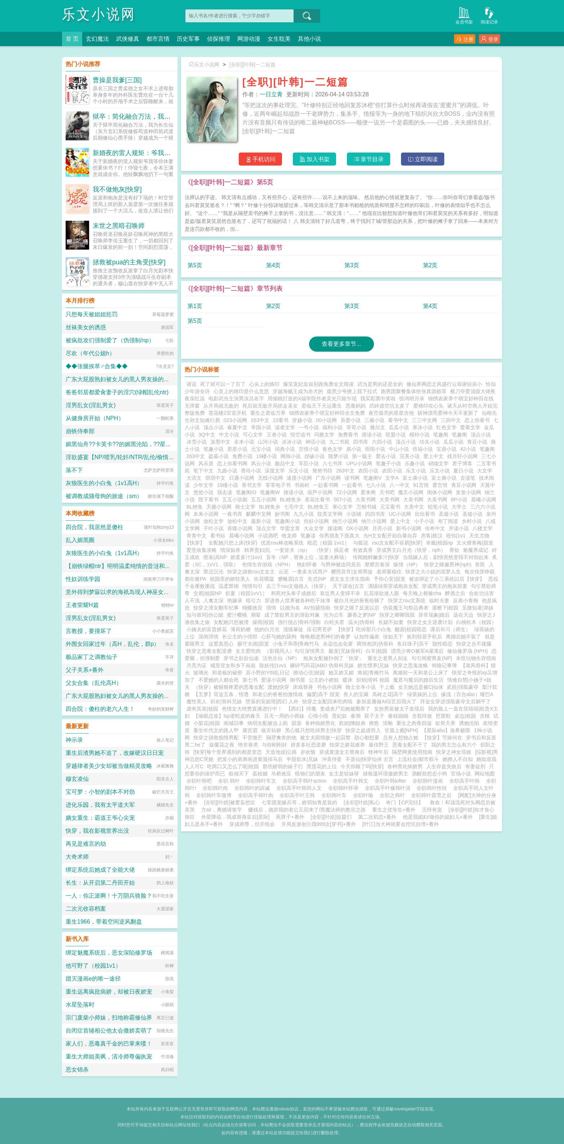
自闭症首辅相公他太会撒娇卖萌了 (109, 1031)
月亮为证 (196, 665)
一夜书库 (232, 514)
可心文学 (253, 434)
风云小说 (261, 463)
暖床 (348, 680)
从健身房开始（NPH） (95, 418)
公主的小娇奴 (324, 680)
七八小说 (376, 485)
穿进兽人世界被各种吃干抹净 (297, 600)
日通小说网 (241, 478)
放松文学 (213, 521)
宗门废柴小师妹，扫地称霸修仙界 (109, 1018)
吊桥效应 (281, 773)
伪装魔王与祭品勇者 (405, 608)
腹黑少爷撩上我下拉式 (352, 391)
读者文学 (285, 427)
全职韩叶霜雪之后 (432, 795)
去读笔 (467, 478)
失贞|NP (317, 579)
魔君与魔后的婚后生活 (418, 680)
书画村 (301, 485)
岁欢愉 (308, 752)
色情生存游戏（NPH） (267, 564)
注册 (464, 39)
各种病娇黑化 (320, 723)
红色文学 (446, 427)
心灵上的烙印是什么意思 (241, 391)
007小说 (343, 499)
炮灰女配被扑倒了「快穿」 (333, 658)
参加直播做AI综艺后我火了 (386, 701)
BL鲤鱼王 (318, 507)
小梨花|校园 (206, 723)
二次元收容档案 (86, 909)
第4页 (273, 265)
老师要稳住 (389, 572)
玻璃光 (200, 673)
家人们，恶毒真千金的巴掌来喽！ (109, 1043)
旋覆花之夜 (221, 745)
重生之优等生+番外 (393, 810)
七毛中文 (294, 507)
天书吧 (387, 492)
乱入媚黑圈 (80, 540)
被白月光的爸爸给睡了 (359, 600)
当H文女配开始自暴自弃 (390, 535)
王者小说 (276, 434)
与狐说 (360, 543)
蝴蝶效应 (252, 608)
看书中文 (398, 420)
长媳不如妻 (391, 622)
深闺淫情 (208, 636)
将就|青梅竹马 (373, 673)
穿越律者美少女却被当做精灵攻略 (109, 766)
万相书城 (366, 507)
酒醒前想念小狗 (429, 773)
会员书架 (464, 15)
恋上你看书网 (232, 463)
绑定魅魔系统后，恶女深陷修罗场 (109, 953)
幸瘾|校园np (439, 543)
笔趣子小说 (388, 463)
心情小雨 (318, 716)
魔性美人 (196, 701)
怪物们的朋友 (310, 773)
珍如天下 (393, 636)
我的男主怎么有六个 (454, 745)
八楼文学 (482, 528)
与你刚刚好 (274, 745)
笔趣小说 (213, 449)
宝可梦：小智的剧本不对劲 (100, 792)
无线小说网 (270, 478)
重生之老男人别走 (387, 658)
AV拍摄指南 (317, 608)
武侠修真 (127, 39)
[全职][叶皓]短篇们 (331, 817)
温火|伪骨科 (361, 622)
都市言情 (157, 39)
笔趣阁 (440, 434)
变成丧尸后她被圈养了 (345, 709)
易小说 (353, 449)
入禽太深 (213, 600)
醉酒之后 (455, 593)
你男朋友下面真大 (339, 535)
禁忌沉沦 (213, 572)
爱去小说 (386, 456)
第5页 (195, 265)
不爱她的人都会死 (218, 680)
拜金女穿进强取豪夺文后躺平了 (455, 701)
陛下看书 (208, 499)
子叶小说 (213, 528)
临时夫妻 (439, 600)
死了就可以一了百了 (223, 384)
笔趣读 (308, 535)
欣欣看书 (425, 514)
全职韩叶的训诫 (253, 788)
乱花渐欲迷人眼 (381, 593)
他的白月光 (266, 629)
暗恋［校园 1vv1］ (328, 543)
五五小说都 (234, 499)
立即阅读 (423, 159)
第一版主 (362, 456)
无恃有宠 (432, 810)
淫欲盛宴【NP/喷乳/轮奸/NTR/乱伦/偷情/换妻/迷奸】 (133, 457)
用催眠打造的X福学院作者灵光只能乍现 (312, 398)
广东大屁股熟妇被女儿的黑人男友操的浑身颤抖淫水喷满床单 (143, 379)
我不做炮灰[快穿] (117, 189)
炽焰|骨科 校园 (372, 680)
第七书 (249, 680)
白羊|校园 (376, 651)
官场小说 (461, 773)
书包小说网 (329, 687)
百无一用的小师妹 (284, 716)
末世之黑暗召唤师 (119, 225)
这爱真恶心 (221, 644)
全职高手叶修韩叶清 (389, 788)
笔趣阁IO (246, 492)
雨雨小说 (375, 449)
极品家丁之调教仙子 (92, 657)
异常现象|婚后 (434, 615)
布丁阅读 (448, 521)
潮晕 (256, 615)
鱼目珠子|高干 (413, 644)
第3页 (351, 265)
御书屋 (297, 680)
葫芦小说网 (319, 492)
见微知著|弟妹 (478, 608)
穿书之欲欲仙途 (241, 658)
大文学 (484, 471)
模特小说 (419, 434)
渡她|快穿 (278, 687)
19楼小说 (266, 456)
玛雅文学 (324, 434)
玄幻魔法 (97, 39)
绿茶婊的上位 (422, 694)
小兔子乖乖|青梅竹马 (296, 644)
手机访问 (261, 159)
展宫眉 (249, 730)
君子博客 (462, 463)
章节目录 (369, 159)
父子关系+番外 (84, 670)
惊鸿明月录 (411, 398)
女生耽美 (279, 39)
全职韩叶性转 (433, 788)
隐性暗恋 (442, 644)
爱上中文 (433, 456)
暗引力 (253, 600)
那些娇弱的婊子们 (283, 766)
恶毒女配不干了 (410, 745)
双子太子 (374, 716)
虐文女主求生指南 (350, 579)
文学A (391, 478)
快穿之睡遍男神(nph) (447, 564)
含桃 (485, 716)
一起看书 (352, 485)
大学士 (459, 507)
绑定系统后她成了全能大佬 (100, 870)
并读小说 (459, 528)
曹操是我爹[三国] (117, 80)
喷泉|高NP (215, 557)
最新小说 (261, 521)
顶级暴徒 (293, 629)
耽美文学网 (330, 514)
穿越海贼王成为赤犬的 (298, 391)
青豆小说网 (463, 485)
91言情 (421, 485)
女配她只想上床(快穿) (232, 543)
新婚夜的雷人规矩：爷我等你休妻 (141, 153)
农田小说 (368, 471)
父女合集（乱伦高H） (94, 683)
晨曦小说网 (483, 499)
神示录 (74, 740)
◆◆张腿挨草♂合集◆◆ (97, 366)
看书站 (217, 535)
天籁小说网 (219, 507)
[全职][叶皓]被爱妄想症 (229, 802)
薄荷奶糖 (240, 629)
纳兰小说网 (345, 521)
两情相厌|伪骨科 (375, 644)
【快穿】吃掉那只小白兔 (363, 629)
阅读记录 (489, 15)
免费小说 (242, 456)
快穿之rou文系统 (407, 600)
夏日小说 (463, 471)
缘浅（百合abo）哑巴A (467, 694)
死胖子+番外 (290, 817)
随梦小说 (338, 456)
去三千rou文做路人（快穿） (297, 586)
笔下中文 (203, 471)
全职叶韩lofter (392, 781)
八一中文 (399, 485)
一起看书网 (325, 485)
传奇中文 (435, 528)
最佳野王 (379, 745)
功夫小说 (429, 442)
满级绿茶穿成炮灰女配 (393, 586)
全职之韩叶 (394, 795)
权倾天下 (239, 773)
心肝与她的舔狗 (278, 636)
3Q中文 (206, 434)
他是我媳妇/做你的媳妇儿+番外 (438, 817)
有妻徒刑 (475, 766)
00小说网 (326, 420)
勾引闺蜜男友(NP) (431, 658)
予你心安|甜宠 (389, 579)
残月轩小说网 (462, 456)
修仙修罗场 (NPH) (467, 651)
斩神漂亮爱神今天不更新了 (448, 413)
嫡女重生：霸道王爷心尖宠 (100, 818)
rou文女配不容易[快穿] (397, 543)
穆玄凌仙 (77, 779)
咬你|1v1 (456, 535)
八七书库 (332, 463)
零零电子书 (278, 485)
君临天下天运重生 (321, 406)
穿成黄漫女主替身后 (342, 752)
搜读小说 (372, 434)
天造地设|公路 (281, 752)
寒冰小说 (423, 427)
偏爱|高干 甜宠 (323, 694)
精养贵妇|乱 (257, 550)
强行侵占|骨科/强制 (299, 622)
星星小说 (237, 449)
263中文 (260, 420)
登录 (489, 39)
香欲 (454, 550)
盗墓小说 (218, 456)
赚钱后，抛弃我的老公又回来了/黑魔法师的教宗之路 (307, 810)
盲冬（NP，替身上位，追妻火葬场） (307, 557)
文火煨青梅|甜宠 (475, 543)
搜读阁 (335, 528)
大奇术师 (77, 857)
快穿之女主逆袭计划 (430, 622)
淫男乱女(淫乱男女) (91, 405)
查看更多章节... (341, 344)
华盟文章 (290, 528)
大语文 (194, 478)
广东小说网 (328, 478)
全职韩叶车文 (262, 781)
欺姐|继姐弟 (352, 723)
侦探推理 (218, 39)
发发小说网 (468, 492)
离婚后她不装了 (463, 636)
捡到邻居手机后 (424, 636)
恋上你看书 (477, 420)
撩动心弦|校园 (309, 673)
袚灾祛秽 (271, 730)
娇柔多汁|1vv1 (246, 557)
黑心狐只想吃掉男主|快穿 (313, 730)
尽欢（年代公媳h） (90, 353)
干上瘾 (387, 687)
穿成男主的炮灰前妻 (444, 586)
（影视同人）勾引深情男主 (294, 651)
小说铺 (353, 514)
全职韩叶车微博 (215, 795)
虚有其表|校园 (202, 709)
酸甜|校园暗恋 (411, 629)
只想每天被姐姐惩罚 (92, 314)
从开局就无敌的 (221, 406)
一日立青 (271, 94)
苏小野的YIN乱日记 (268, 673)
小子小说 (424, 521)
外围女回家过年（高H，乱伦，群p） (112, 644)
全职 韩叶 (230, 781)
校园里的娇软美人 (230, 579)
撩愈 (374, 723)
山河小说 (268, 442)
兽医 (480, 564)
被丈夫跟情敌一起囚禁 (325, 737)
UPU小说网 (359, 463)
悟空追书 (300, 434)
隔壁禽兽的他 (281, 737)
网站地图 (485, 773)
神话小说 (315, 442)
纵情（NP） (406, 564)
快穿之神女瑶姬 (453, 752)
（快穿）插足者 (331, 550)
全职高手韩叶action (306, 781)
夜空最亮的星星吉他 (391, 413)
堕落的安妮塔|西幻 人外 (272, 701)
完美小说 (410, 456)
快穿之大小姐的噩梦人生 (433, 572)
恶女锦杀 (77, 1069)
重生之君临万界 (268, 413)
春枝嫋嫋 (398, 716)
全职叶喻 (364, 795)
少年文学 (203, 485)
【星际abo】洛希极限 (446, 730)
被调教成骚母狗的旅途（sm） (104, 496)
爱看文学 (470, 427)
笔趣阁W (270, 492)
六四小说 (382, 442)
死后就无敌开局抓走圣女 (270, 406)
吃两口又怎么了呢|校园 (233, 766)
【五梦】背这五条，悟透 (221, 694)
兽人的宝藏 (356, 694)
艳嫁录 (234, 600)
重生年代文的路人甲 (216, 730)
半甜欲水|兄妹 (302, 759)
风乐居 (205, 463)
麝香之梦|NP (361, 615)
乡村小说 (472, 521)
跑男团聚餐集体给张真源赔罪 (413, 391)
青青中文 (196, 535)
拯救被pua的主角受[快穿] (129, 262)
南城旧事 (234, 723)
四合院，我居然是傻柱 (94, 527)
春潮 (356, 716)
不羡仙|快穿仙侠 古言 (369, 759)
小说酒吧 (268, 535)
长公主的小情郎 (239, 636)
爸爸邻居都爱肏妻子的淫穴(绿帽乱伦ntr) (117, 392)
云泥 (283, 572)
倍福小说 (423, 449)
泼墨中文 (220, 442)
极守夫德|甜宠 (253, 644)
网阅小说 (291, 456)
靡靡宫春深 (377, 564)
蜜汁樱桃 (237, 615)
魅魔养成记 (475, 550)
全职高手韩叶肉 (257, 795)
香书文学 (252, 485)
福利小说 (332, 427)
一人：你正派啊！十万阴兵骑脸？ (109, 896)
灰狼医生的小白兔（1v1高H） (104, 483)
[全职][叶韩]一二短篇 (252, 64)
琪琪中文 (215, 478)
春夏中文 (237, 427)
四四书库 (375, 514)
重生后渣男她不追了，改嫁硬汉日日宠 (115, 753)
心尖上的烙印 (264, 384)
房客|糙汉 (431, 535)
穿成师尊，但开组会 (252, 824)
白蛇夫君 (334, 622)
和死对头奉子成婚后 (293, 593)
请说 (191, 384)
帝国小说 (261, 427)
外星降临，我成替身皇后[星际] (235, 817)
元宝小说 (261, 449)
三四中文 (451, 420)
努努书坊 (322, 471)
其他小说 (309, 39)
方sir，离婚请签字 (221, 810)
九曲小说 (227, 471)
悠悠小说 (203, 492)
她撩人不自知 (457, 759)
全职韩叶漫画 (429, 781)
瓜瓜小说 (399, 427)
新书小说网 (408, 528)
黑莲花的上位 (322, 766)
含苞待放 (422, 716)
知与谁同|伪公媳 (204, 615)
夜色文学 (332, 449)
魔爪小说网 (410, 492)
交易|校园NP (207, 593)
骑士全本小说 (360, 687)
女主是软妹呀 (344, 773)
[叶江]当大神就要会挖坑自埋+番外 (400, 824)
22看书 (281, 420)
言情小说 (309, 449)
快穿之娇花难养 (347, 745)
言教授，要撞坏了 (89, 631)
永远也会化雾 (338, 644)
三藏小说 (374, 420)
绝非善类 (248, 745)
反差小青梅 (465, 600)
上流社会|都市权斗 (418, 759)
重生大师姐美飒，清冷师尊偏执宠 (109, 1056)
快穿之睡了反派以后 (356, 608)
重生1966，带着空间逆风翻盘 (104, 922)
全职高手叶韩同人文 (300, 788)
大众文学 (314, 528)
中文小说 (229, 434)
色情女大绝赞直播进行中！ (252, 709)
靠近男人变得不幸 (340, 593)
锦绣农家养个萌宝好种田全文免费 (327, 413)
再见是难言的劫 (86, 844)
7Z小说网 (346, 492)
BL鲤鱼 (194, 507)
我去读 (224, 492)
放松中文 (237, 521)
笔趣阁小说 (287, 521)
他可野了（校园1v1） (93, 966)
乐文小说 (298, 471)
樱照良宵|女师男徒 (352, 572)
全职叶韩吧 (200, 781)
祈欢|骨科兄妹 (226, 701)
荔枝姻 (260, 773)
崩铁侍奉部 (80, 431)
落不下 (74, 470)
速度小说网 (299, 478)
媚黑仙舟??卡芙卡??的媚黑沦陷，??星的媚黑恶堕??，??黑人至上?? (154, 444)
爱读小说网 (273, 680)
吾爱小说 (350, 420)
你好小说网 (316, 521)
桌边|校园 (465, 716)
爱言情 (440, 485)
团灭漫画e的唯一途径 (93, 979)
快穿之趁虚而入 (363, 730)
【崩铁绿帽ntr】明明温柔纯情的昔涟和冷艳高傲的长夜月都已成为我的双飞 (161, 566)
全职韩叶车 (335, 795)
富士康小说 (415, 478)
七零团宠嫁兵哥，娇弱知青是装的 (299, 802)
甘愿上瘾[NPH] (401, 730)
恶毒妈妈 (355, 406)
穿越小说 (302, 420)
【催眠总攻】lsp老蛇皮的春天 (226, 716)
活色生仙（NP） (281, 658)
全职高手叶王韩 (298, 795)
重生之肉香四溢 (414, 723)
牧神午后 (378, 752)
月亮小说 (382, 528)
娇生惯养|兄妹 (373, 665)
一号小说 (309, 427)
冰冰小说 (292, 442)
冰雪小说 (196, 442)
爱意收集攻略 (201, 550)
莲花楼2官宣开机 (227, 413)
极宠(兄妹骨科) (345, 651)
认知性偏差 (366, 636)
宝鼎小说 (446, 449)
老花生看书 (317, 499)
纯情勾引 (252, 586)
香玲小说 (251, 471)
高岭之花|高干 (388, 694)
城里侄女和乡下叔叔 (233, 665)
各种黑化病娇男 (405, 766)
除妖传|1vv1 (272, 665)
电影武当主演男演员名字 (236, 398)
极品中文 (285, 463)
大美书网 (366, 499)
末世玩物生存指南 (476, 658)
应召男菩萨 (319, 629)
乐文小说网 (99, 14)
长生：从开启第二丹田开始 (100, 883)
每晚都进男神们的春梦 (325, 636)
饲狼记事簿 (444, 665)
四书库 (360, 442)
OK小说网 (357, 528)
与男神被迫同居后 (341, 564)
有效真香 (363, 550)
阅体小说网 (439, 492)
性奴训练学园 (83, 579)
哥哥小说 (356, 427)
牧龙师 (289, 535)
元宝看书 (390, 507)
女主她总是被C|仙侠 (421, 687)
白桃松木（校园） (476, 622)
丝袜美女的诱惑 (86, 327)
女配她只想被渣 (231, 622)
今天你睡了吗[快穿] (362, 766)
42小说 (468, 449)
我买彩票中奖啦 (378, 398)
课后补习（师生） (450, 629)
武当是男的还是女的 (380, 384)
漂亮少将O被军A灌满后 (417, 651)
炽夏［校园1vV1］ (246, 593)
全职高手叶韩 (466, 781)
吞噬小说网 (239, 528)
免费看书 (348, 434)
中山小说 (399, 449)
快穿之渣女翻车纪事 (216, 608)
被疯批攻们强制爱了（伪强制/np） (110, 340)
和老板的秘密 (227, 673)
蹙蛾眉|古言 (291, 579)
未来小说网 (206, 514)
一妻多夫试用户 (309, 572)
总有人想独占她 (400, 737)
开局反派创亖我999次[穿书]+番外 (318, 824)
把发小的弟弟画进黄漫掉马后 (250, 759)
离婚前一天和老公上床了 (420, 673)
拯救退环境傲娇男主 (385, 773)
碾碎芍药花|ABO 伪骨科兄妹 (322, 665)
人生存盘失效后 (444, 766)
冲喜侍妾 (332, 759)
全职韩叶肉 (217, 788)
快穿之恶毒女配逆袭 (209, 651)
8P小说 (459, 499)
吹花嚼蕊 (264, 579)
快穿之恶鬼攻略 (410, 665)
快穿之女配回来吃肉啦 (327, 701)
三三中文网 (424, 420)
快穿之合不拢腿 (474, 644)
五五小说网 (263, 499)
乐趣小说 (415, 463)
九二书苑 (339, 442)
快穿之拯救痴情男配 (216, 737)
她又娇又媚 (341, 673)
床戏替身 (303, 687)
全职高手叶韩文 (352, 781)
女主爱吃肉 (248, 651)
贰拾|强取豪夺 (463, 687)
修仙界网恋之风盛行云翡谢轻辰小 (444, 384)
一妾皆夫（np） (292, 550)
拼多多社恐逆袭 (308, 745)
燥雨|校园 (263, 622)
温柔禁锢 (229, 586)
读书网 (352, 478)
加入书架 (315, 159)
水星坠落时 (80, 1005)
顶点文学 (266, 528)
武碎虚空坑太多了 (389, 406)
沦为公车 (333, 615)
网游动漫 (248, 39)
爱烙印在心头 (428, 406)
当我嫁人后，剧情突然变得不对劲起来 (446, 557)
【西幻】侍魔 (301, 709)
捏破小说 (314, 456)
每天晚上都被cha (422, 593)
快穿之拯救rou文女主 (251, 572)
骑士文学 (245, 507)
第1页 (195, 306)
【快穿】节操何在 (442, 737)
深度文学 (275, 471)
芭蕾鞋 (443, 716)
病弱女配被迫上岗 (267, 723)
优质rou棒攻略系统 (282, 543)
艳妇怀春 (307, 564)
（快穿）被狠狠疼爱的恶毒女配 (228, 687)
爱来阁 (368, 492)
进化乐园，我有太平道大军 (100, 805)
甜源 (296, 723)
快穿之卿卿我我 (397, 615)
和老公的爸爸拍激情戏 (277, 694)
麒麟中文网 (258, 514)
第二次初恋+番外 (377, 817)
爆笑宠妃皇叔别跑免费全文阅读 (318, 384)
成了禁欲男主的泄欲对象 (292, 615)
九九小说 (304, 514)
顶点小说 (213, 427)
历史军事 (188, 39)
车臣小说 (309, 463)
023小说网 (235, 420)
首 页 (72, 39)
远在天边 (463, 615)
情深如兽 (230, 550)
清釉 (388, 723)
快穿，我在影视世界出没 (97, 831)
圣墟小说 (449, 514)
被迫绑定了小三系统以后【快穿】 (447, 579)
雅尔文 (377, 427)
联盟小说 (395, 434)
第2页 (430, 265)
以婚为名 (290, 608)
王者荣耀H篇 (82, 605)
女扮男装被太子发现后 (399, 709)
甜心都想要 (366, 737)
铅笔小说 (438, 507)
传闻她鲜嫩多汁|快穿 (376, 557)
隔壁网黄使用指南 (412, 752)
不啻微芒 (252, 737)
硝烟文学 (438, 463)
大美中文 (414, 507)
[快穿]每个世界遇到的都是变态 (227, 752)
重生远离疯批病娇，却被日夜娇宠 (109, 992)
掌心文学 (342, 507)
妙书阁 (282, 514)
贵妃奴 (339, 716)
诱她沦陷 (469, 723)
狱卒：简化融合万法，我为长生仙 (141, 116)
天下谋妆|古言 (348, 586)
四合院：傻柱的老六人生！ (100, 709)
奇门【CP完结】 (404, 802)
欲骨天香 (445, 723)
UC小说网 (400, 514)
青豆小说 (477, 442)
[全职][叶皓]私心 (362, 802)
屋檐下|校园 (445, 608)
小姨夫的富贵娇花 (206, 629)
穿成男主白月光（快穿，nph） (410, 550)
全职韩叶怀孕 (344, 788)
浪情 (271, 608)
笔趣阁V (372, 478)
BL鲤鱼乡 (290, 499)
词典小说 (285, 449)
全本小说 (244, 442)
